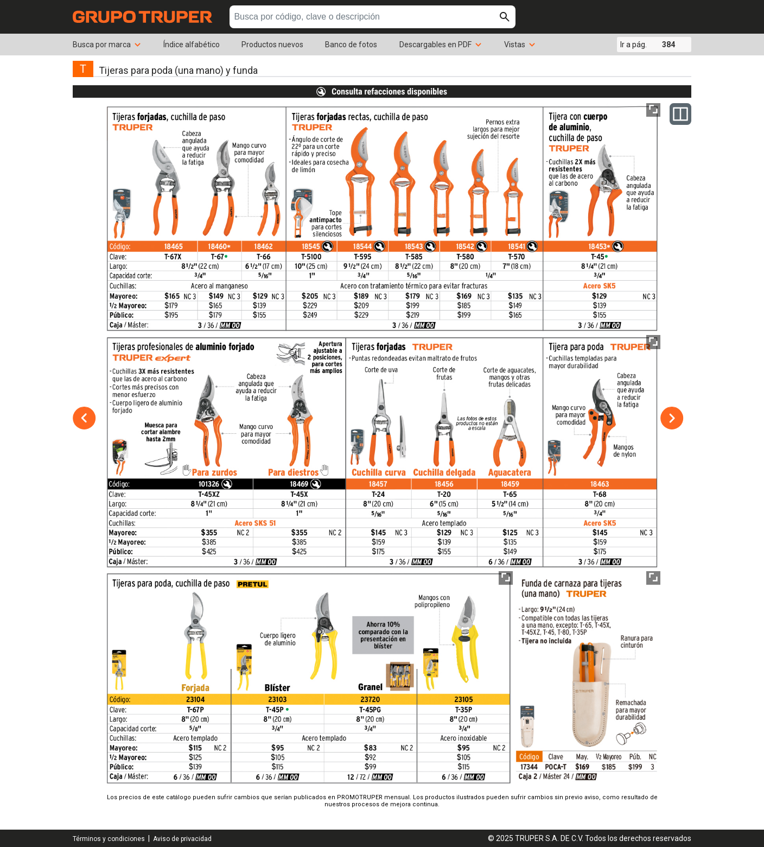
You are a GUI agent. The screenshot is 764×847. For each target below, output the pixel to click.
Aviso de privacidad (182, 839)
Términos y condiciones (109, 839)
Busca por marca (107, 44)
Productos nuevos (272, 44)
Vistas (520, 44)
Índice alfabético (191, 44)
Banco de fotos (351, 44)
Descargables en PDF (440, 44)
